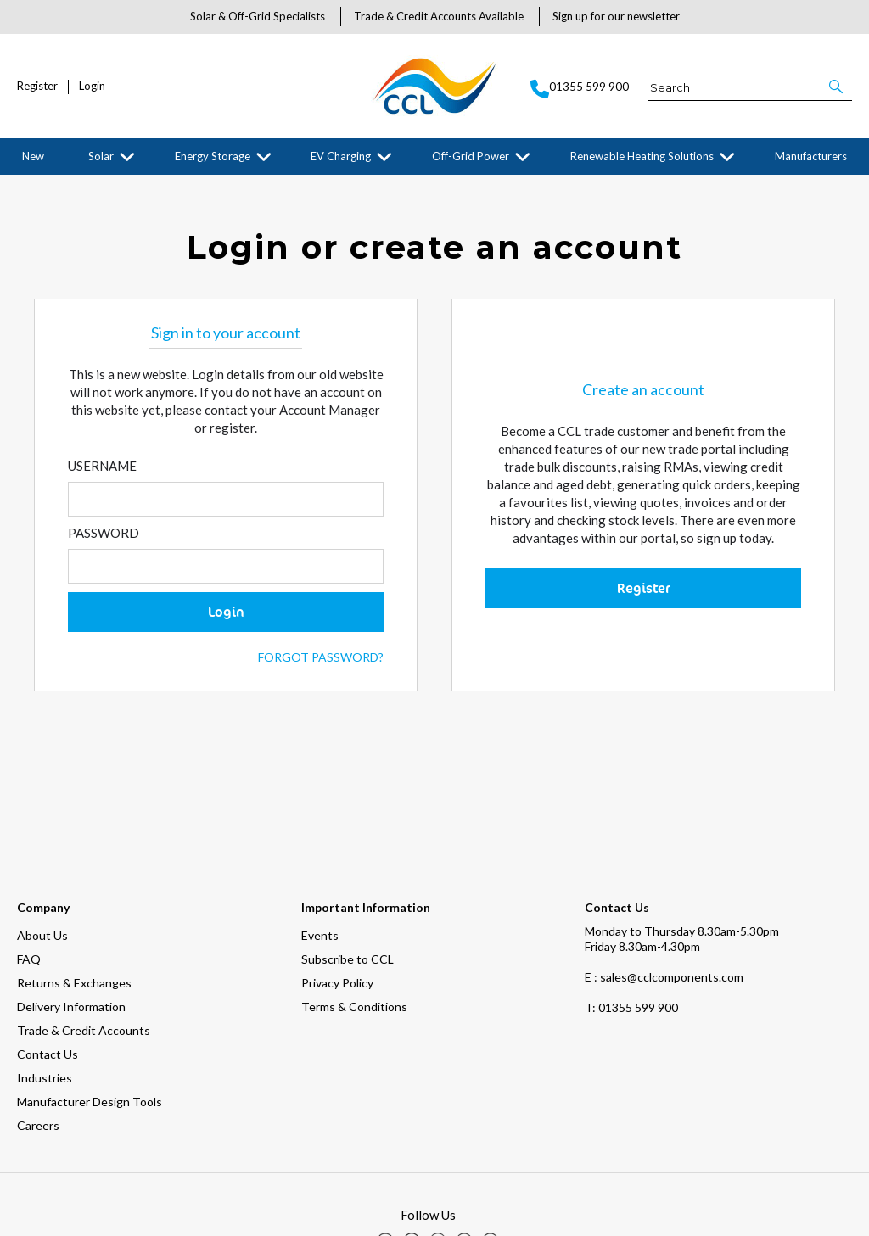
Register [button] (643, 600)
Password (103, 545)
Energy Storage (212, 156)
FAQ (29, 861)
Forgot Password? (321, 670)
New (33, 156)
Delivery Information (71, 909)
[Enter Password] (226, 579)
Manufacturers (811, 156)
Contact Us (47, 956)
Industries (44, 980)
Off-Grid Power (470, 156)
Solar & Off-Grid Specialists (257, 16)
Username (102, 478)
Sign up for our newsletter (616, 16)
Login (92, 86)
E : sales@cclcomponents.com (664, 879)
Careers (38, 1028)
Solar (101, 156)
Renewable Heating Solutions (642, 156)
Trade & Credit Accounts (83, 933)
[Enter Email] (226, 512)
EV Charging (341, 156)
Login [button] (226, 624)
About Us (42, 838)
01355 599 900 (631, 910)
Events (320, 838)
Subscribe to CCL (347, 861)
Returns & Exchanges (74, 885)
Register (37, 86)
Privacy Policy (337, 885)
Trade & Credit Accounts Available (439, 16)
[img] (385, 1143)
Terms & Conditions (354, 909)
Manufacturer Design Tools (89, 1004)
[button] (837, 86)
